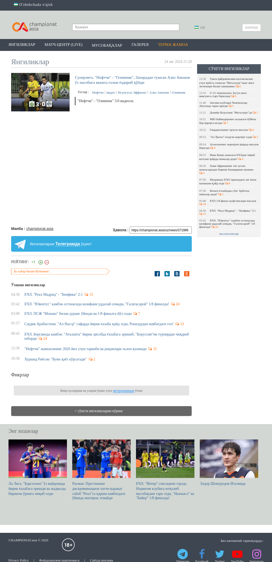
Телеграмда (67, 244)
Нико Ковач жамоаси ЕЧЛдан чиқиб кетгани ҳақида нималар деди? (227, 156)
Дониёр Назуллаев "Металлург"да (228, 112)
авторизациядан (123, 391)
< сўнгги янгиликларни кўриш (99, 411)
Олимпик (178, 92)
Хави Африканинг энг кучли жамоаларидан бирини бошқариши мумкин (226, 169)
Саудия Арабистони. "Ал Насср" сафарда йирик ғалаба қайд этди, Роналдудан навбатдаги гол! (98, 324)
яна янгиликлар (229, 233)
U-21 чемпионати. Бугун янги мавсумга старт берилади (222, 94)
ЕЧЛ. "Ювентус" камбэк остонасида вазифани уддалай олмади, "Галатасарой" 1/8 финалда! (227, 223)
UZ (199, 27)
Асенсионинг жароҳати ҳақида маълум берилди (229, 146)
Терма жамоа (173, 44)
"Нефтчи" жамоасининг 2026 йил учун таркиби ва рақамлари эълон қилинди (85, 349)
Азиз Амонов (159, 92)
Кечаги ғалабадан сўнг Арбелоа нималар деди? (224, 192)
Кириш (251, 27)
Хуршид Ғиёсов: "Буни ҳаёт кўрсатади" (55, 359)
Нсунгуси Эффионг (132, 92)
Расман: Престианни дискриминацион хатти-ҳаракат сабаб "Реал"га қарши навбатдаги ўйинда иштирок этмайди (101, 469)
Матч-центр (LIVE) (64, 44)
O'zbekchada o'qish (33, 5)
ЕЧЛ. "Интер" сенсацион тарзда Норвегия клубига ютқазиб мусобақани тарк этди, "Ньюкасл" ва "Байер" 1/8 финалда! (165, 469)
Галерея (140, 44)
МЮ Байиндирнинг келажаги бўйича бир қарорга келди (227, 120)
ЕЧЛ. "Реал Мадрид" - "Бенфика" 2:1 (227, 212)
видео (111, 92)
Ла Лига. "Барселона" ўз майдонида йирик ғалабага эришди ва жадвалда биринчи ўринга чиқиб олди (37, 467)
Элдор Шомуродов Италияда (229, 462)
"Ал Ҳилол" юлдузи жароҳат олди (228, 136)
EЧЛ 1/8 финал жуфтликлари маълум (228, 202)
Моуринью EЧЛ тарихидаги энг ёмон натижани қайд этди (227, 181)
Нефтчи (98, 92)
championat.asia (39, 228)
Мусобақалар (107, 45)
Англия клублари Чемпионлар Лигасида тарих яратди (223, 104)
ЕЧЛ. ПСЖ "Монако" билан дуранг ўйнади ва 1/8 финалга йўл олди (77, 314)
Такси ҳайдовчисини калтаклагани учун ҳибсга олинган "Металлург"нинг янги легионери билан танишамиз (226, 82)
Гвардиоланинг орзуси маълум (226, 129)
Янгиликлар (21, 44)
